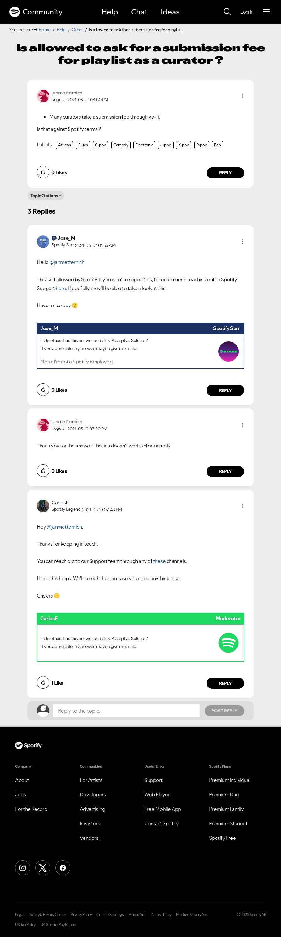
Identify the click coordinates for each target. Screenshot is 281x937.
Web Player (157, 794)
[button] (242, 96)
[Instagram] (22, 867)
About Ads (137, 914)
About (22, 780)
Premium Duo (224, 794)
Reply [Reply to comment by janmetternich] (225, 173)
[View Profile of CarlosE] (60, 502)
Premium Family (226, 808)
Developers (93, 794)
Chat (139, 12)
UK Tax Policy (25, 924)
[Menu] (266, 12)
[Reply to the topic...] (126, 710)
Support (153, 780)
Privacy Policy (81, 914)
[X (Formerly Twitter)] (42, 867)
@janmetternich (66, 262)
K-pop (183, 145)
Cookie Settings (110, 914)
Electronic (144, 145)
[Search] (227, 12)
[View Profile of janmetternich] (67, 92)
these (159, 561)
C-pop (100, 145)
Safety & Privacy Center (47, 914)
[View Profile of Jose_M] (66, 237)
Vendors (89, 837)
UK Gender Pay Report (58, 924)
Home (45, 29)
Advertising (92, 808)
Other (77, 29)
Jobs (20, 794)
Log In (246, 11)
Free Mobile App (162, 808)
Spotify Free (222, 837)
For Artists (91, 780)
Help (110, 12)
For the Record (31, 808)
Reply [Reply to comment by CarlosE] (225, 683)
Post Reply (224, 711)
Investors (90, 823)
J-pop (165, 145)
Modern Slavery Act (191, 914)
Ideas (170, 12)
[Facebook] (62, 867)
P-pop (201, 145)
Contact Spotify (161, 823)
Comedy (121, 145)
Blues (83, 145)
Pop (217, 145)
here (61, 288)
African (64, 145)
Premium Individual (230, 780)
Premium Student (228, 823)
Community (35, 12)
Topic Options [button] (44, 196)
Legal (19, 914)
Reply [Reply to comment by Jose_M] (225, 390)
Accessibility (161, 914)
